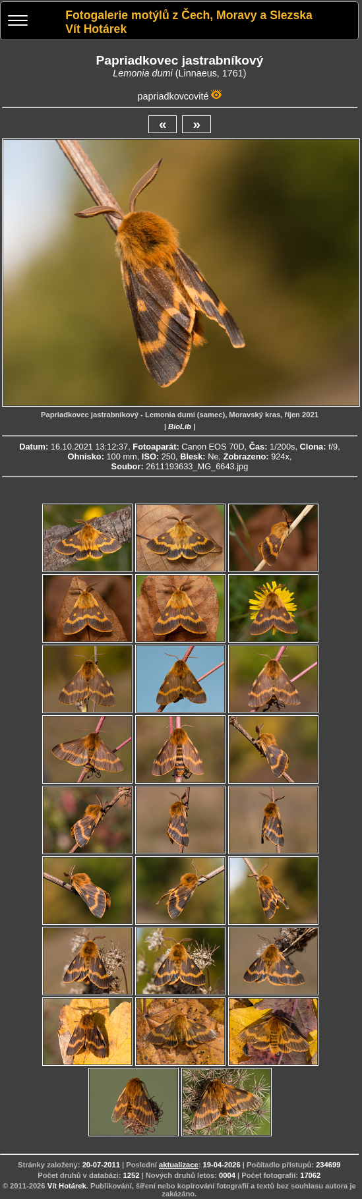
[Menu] (18, 22)
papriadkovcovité (172, 96)
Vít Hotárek (66, 1186)
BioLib (179, 426)
